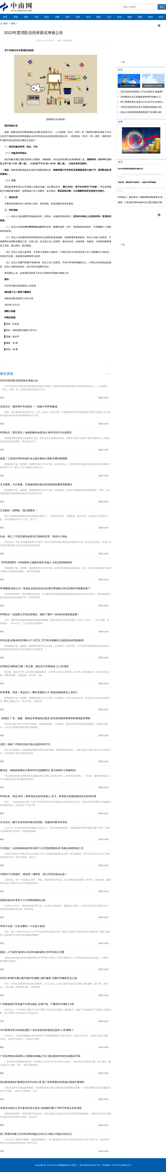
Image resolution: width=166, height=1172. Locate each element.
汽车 (36, 17)
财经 (150, 17)
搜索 (162, 7)
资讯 (67, 17)
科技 (78, 17)
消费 (57, 17)
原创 (15, 17)
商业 (47, 17)
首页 (5, 17)
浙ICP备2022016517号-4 (90, 1165)
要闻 (140, 17)
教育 (130, 17)
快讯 (161, 17)
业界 (26, 17)
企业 (109, 17)
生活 (88, 17)
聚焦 (98, 17)
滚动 (119, 17)
